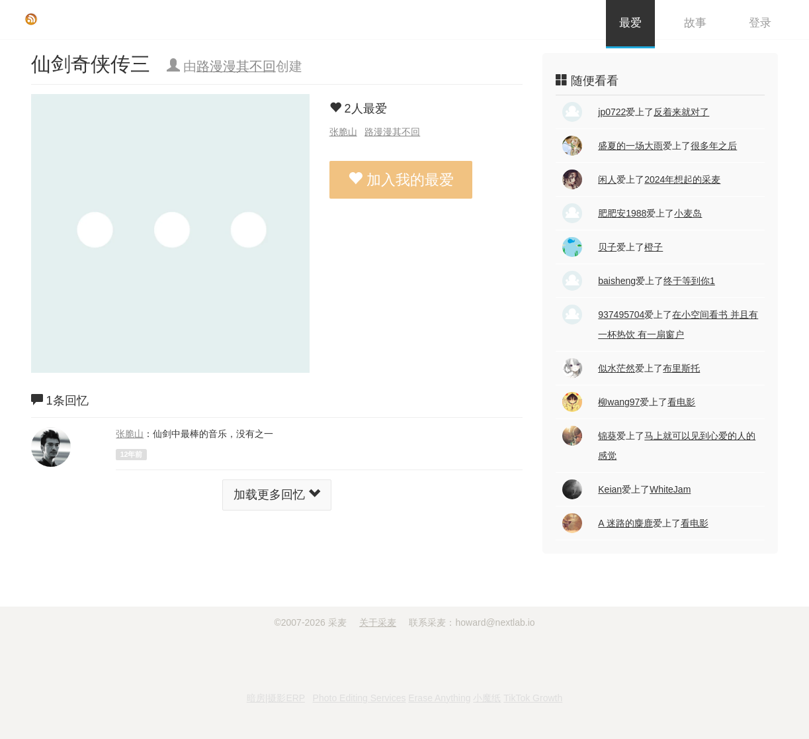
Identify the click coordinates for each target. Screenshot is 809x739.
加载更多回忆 (277, 494)
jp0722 (612, 112)
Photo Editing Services (359, 698)
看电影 (681, 402)
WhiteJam (670, 489)
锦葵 (607, 435)
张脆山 (343, 131)
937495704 (621, 314)
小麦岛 (688, 213)
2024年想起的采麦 (682, 179)
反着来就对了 (681, 112)
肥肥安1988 (622, 213)
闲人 (607, 179)
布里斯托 (681, 368)
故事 (695, 23)
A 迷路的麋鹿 (625, 523)
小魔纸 (487, 698)
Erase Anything (439, 698)
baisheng (617, 280)
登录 (760, 23)
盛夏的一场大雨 (630, 145)
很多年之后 (714, 145)
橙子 (653, 247)
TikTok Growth (532, 698)
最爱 (630, 23)
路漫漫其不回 (236, 66)
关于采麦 (377, 622)
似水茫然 (616, 368)
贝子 (607, 247)
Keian (610, 489)
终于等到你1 (689, 280)
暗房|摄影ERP (276, 698)
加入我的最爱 (401, 179)
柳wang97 (619, 402)
